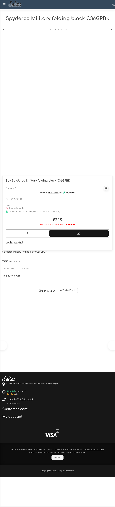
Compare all (67, 290)
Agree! (57, 457)
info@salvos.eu (14, 403)
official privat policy (95, 449)
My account (12, 417)
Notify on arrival (14, 242)
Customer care (15, 409)
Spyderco (14, 261)
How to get (53, 383)
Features (9, 268)
